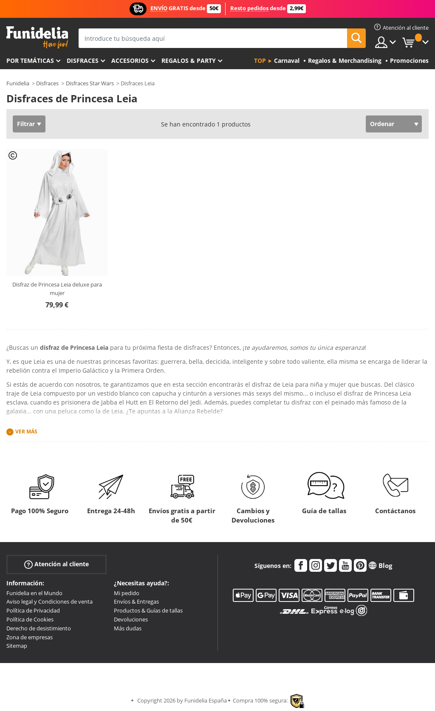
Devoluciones (131, 619)
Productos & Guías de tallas (148, 610)
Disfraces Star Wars (90, 83)
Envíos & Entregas (136, 601)
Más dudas (127, 628)
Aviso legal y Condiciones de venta (49, 601)
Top (260, 60)
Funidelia (17, 83)
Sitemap (16, 645)
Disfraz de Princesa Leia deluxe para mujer (57, 289)
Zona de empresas (29, 637)
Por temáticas (30, 60)
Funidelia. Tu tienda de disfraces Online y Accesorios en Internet (37, 37)
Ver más (26, 431)
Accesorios (130, 60)
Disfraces (83, 60)
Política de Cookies (30, 619)
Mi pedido (126, 593)
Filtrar (26, 124)
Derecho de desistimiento (38, 628)
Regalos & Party (188, 60)
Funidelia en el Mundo (34, 593)
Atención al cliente (56, 563)
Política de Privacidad (33, 610)
